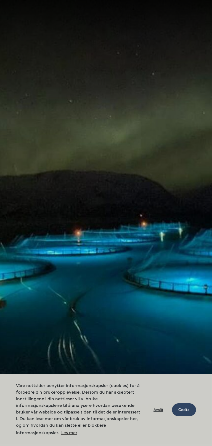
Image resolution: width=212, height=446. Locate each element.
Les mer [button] (69, 433)
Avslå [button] (158, 410)
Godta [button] (184, 410)
